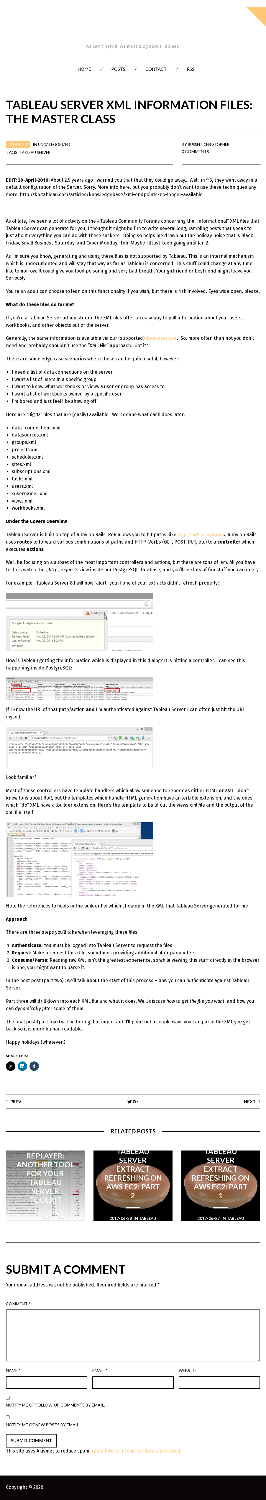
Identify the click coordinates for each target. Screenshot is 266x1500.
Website (188, 1370)
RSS (190, 69)
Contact (156, 69)
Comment (18, 1304)
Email (100, 1370)
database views (162, 338)
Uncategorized (56, 144)
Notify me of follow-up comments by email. (55, 1405)
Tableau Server (36, 152)
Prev (16, 1101)
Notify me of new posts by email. (43, 1424)
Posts (118, 69)
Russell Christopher (211, 144)
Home (84, 69)
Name (13, 1370)
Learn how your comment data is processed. (140, 1451)
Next (249, 1101)
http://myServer (203, 534)
